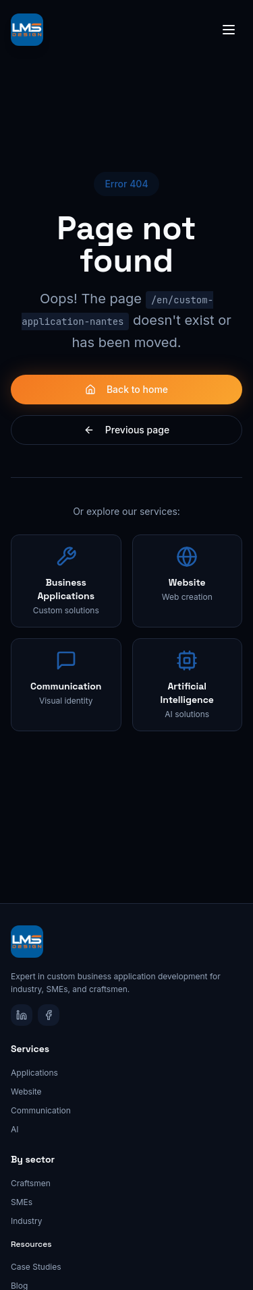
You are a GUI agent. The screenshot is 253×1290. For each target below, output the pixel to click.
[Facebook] (48, 1015)
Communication (41, 1110)
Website (26, 1091)
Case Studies (36, 1267)
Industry (26, 1221)
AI (15, 1129)
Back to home (126, 389)
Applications (34, 1073)
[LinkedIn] (21, 1015)
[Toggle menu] (228, 29)
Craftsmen (31, 1183)
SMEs (21, 1202)
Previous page (126, 429)
